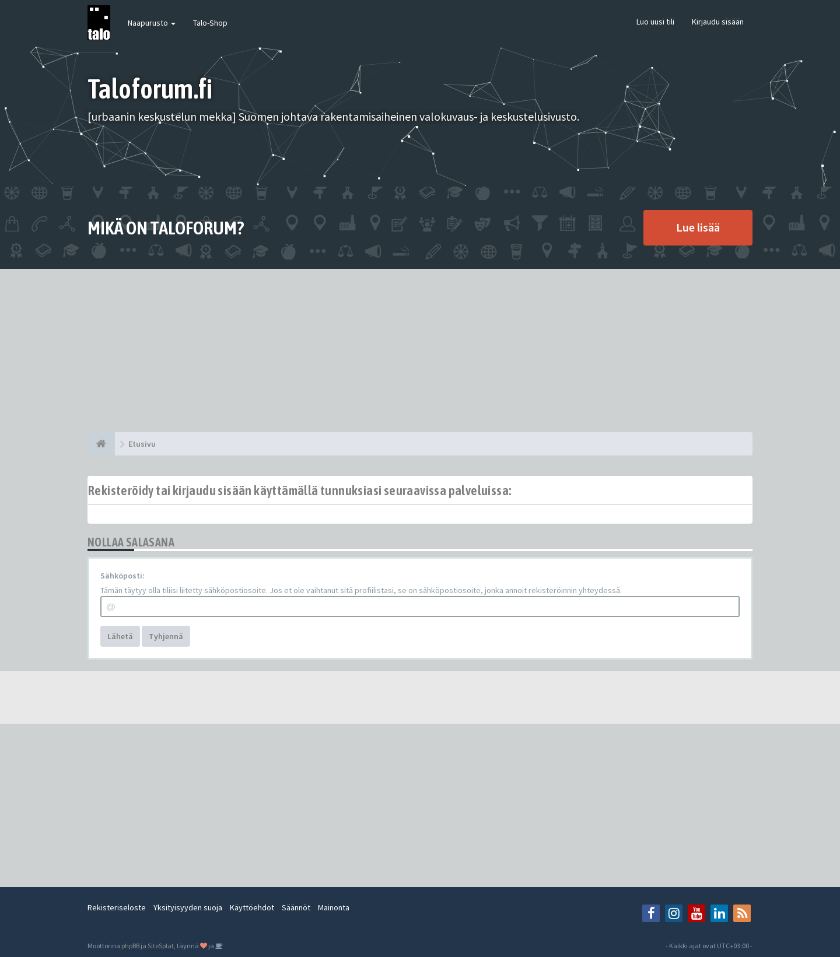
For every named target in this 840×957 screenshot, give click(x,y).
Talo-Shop (210, 22)
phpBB (130, 945)
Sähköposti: (122, 575)
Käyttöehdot (252, 907)
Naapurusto (152, 22)
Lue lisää (698, 227)
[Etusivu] (101, 443)
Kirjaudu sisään (718, 21)
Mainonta (333, 907)
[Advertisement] (420, 350)
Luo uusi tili (655, 21)
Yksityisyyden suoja (187, 907)
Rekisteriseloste (117, 907)
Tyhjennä (166, 636)
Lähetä (120, 636)
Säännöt (296, 907)
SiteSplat (161, 945)
